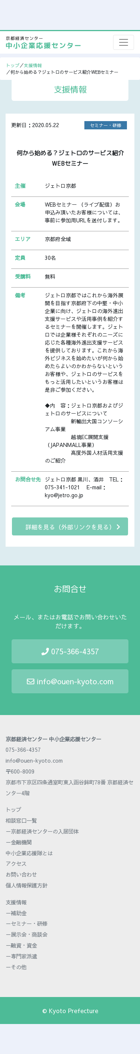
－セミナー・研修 (26, 923)
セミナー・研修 (105, 125)
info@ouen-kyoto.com (70, 681)
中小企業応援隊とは (29, 853)
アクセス (16, 863)
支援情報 (33, 65)
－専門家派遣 (21, 956)
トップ (12, 65)
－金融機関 (19, 842)
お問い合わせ (21, 874)
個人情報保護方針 (26, 885)
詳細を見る (72, 526)
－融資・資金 (21, 945)
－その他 (16, 967)
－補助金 (16, 913)
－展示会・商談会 (26, 934)
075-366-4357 (70, 651)
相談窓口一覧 (21, 820)
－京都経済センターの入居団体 (42, 831)
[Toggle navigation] (123, 42)
